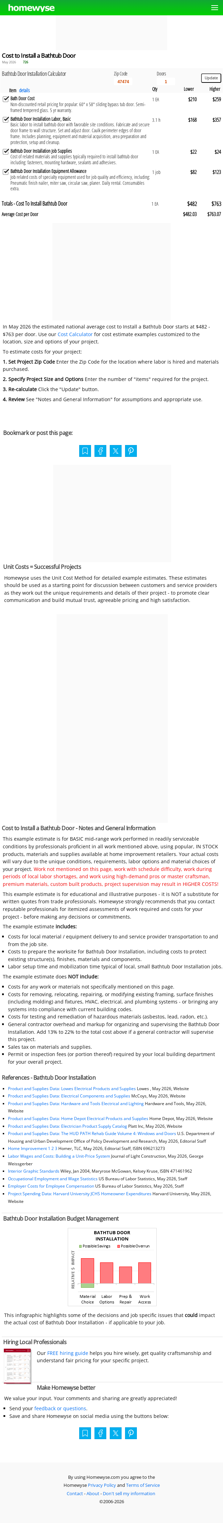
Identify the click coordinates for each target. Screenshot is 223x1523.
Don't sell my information (129, 1493)
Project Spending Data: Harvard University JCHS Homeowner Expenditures (79, 1194)
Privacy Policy (102, 1485)
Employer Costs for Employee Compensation (51, 1186)
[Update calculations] (211, 78)
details (24, 90)
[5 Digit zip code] (123, 81)
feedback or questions (60, 1408)
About (92, 1493)
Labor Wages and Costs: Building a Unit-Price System (59, 1156)
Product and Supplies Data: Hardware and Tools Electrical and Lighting (76, 1103)
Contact (75, 1493)
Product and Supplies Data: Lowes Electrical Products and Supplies (72, 1089)
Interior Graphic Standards (33, 1171)
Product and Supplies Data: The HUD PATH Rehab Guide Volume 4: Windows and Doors (92, 1133)
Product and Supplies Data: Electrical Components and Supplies (69, 1096)
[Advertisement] (111, 32)
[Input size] (166, 81)
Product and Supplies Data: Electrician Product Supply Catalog (67, 1126)
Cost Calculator (75, 334)
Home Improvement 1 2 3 (32, 1148)
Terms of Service (143, 1485)
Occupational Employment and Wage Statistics (53, 1179)
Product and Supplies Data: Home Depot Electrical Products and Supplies (78, 1118)
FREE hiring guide (67, 1353)
